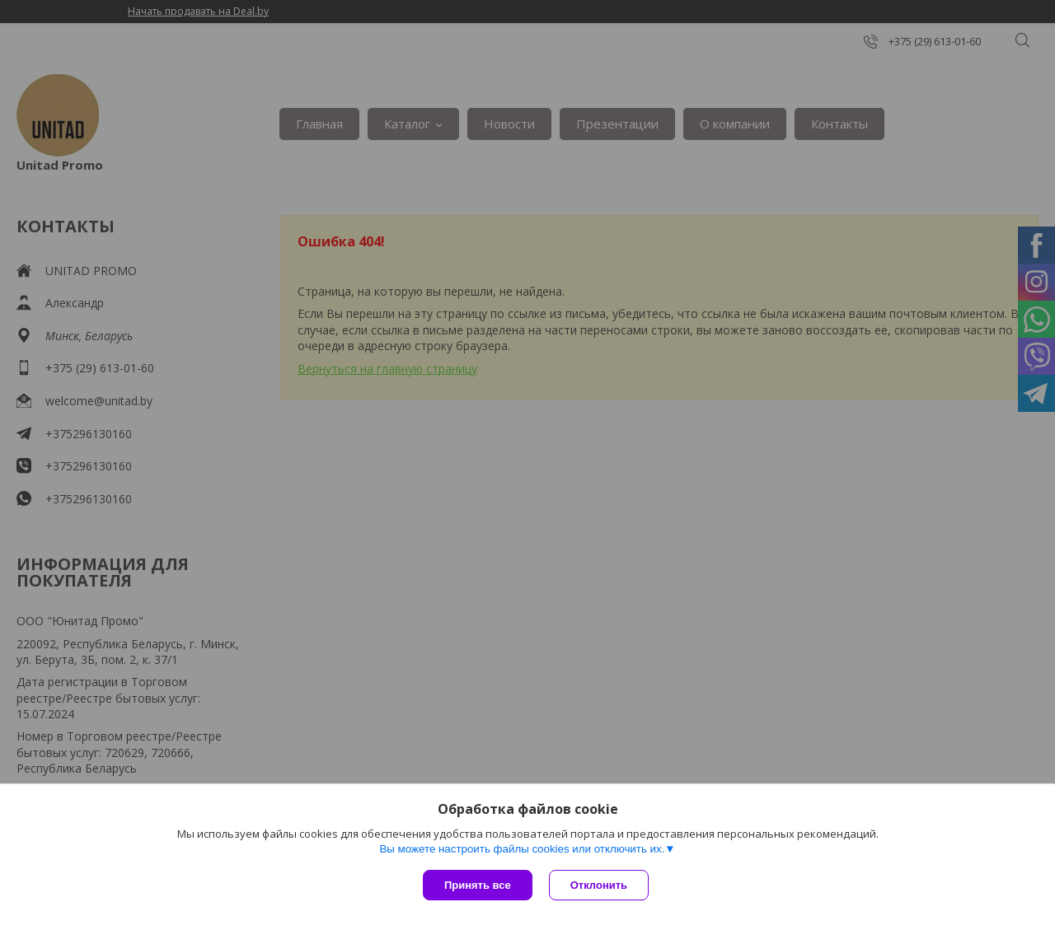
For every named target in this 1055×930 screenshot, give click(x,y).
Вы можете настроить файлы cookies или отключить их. (521, 849)
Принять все (477, 885)
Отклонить (598, 885)
